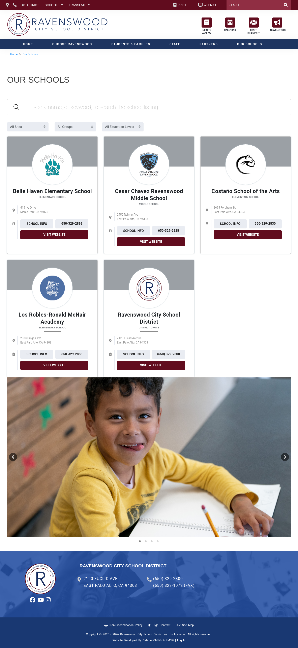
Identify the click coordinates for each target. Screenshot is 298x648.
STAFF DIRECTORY (253, 25)
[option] (149, 457)
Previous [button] (13, 457)
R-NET (182, 5)
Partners (209, 44)
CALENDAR (230, 24)
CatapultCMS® (152, 640)
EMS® (170, 640)
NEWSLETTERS (278, 24)
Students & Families (130, 44)
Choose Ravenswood (72, 44)
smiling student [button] (140, 541)
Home (28, 44)
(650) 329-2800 (168, 578)
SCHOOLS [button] (52, 5)
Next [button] (285, 457)
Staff (175, 44)
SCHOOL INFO (37, 224)
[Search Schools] (157, 107)
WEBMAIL (210, 5)
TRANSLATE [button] (78, 5)
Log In (181, 640)
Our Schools (249, 44)
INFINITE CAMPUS (207, 25)
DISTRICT (32, 5)
